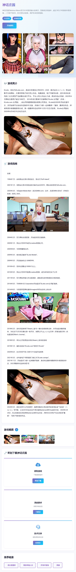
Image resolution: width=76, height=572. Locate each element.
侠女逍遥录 (12, 565)
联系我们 (38, 543)
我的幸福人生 (28, 565)
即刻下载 (38, 481)
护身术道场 (45, 565)
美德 (58, 565)
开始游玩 (10, 25)
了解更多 (38, 512)
